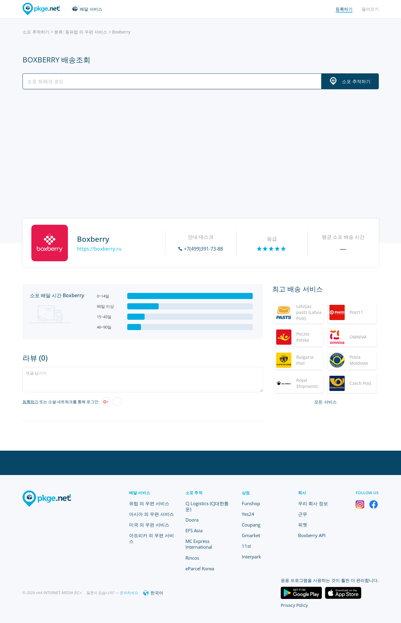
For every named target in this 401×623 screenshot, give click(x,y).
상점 (246, 492)
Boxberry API (311, 535)
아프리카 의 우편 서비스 (151, 538)
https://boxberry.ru (99, 249)
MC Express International (198, 544)
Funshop (251, 503)
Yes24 (248, 514)
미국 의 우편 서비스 (149, 525)
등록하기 (30, 401)
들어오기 (370, 9)
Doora (192, 520)
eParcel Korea (199, 568)
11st (246, 546)
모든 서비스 (325, 401)
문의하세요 (129, 592)
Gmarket (251, 535)
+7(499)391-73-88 (203, 249)
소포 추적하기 (36, 32)
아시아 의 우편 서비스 (151, 514)
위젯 (302, 525)
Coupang (251, 525)
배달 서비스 (91, 9)
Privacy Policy (294, 605)
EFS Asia (193, 530)
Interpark (251, 557)
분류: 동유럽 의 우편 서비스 (80, 32)
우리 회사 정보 (313, 503)
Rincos (192, 558)
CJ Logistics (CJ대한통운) (207, 506)
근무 (302, 514)
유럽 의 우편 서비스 (149, 503)
